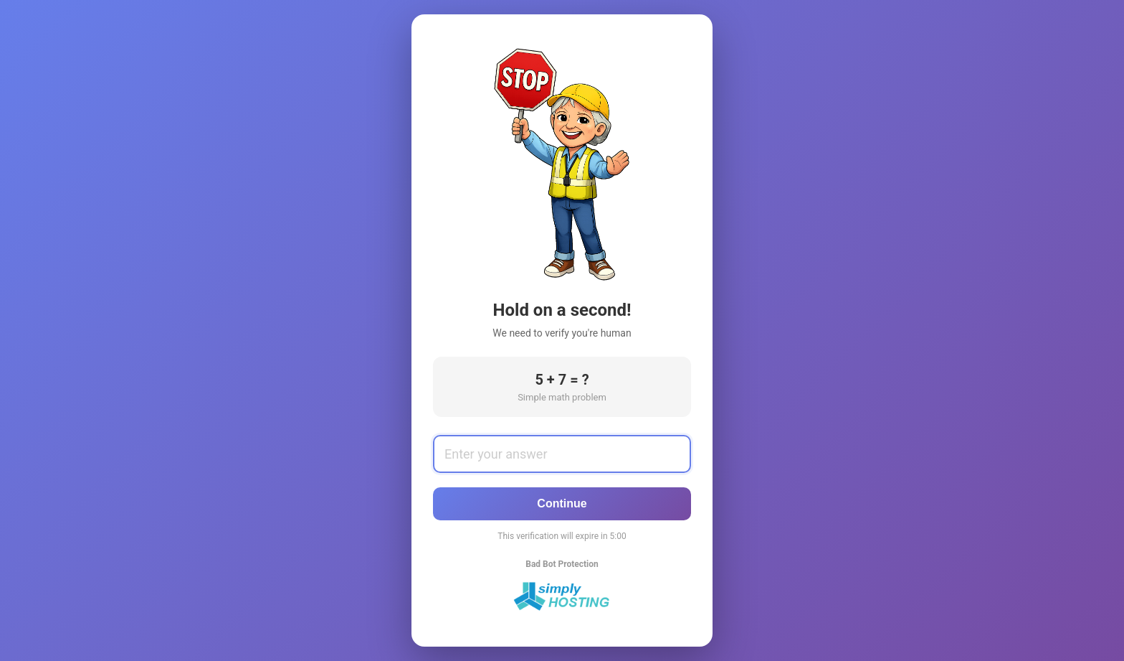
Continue (561, 503)
